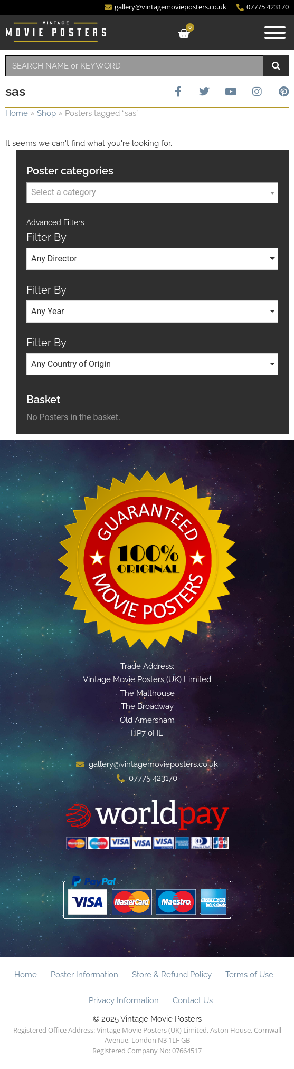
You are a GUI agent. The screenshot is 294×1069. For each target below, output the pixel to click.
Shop (46, 113)
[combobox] (134, 65)
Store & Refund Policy (172, 974)
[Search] (276, 65)
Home (16, 113)
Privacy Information (124, 1000)
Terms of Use (249, 974)
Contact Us (193, 1000)
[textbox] (152, 192)
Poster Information (84, 974)
